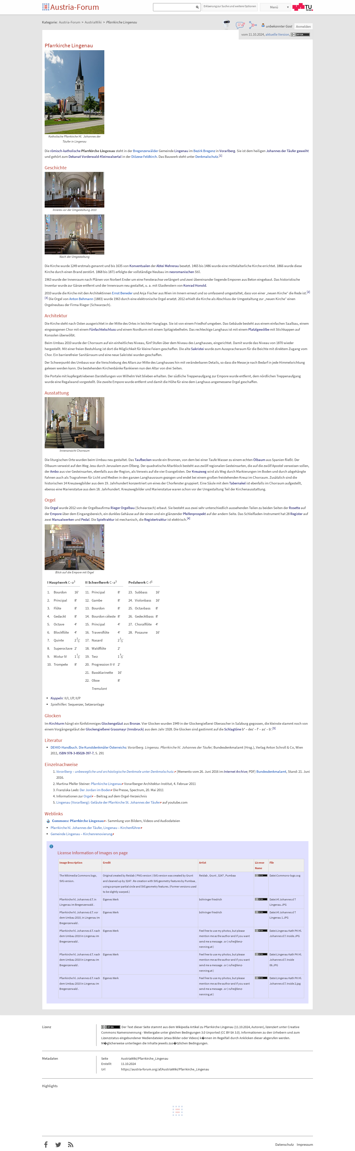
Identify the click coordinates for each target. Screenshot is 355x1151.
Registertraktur (155, 519)
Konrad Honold (194, 285)
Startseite (46, 7)
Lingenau (181, 150)
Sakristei (197, 348)
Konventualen (139, 265)
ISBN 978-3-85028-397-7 (76, 753)
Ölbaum (259, 459)
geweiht (303, 150)
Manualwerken (63, 519)
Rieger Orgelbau (123, 507)
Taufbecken (143, 459)
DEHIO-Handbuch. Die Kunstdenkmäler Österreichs (88, 747)
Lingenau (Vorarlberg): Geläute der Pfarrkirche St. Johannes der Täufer (108, 802)
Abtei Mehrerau (167, 265)
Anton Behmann (81, 298)
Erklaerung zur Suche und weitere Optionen (230, 6)
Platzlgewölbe (258, 329)
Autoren (257, 1027)
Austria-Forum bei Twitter (58, 1145)
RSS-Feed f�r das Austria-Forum (70, 1145)
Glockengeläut (112, 723)
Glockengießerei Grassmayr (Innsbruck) (115, 729)
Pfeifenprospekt (194, 513)
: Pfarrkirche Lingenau (78, 820)
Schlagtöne (232, 729)
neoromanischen (181, 271)
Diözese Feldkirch (144, 156)
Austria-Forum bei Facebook (46, 1145)
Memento (185, 771)
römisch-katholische (65, 150)
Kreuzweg (199, 471)
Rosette (294, 507)
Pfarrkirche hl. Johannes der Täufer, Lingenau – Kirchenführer (96, 827)
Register (296, 513)
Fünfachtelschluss (102, 329)
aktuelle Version (277, 34)
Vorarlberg (227, 150)
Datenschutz (284, 1144)
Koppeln (57, 698)
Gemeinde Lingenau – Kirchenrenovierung (81, 834)
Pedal (85, 519)
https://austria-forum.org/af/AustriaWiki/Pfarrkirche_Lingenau (165, 1069)
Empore (56, 513)
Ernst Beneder (122, 293)
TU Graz (302, 7)
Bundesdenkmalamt (271, 771)
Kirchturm (56, 723)
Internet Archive (235, 771)
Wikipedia (182, 1027)
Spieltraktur (105, 519)
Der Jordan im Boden (95, 790)
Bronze (135, 723)
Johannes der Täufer (281, 150)
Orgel (54, 507)
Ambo (54, 471)
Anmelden (303, 26)
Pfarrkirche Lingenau (106, 783)
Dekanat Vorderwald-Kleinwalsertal (95, 156)
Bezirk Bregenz (204, 150)
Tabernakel (237, 483)
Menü (274, 7)
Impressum (305, 1144)
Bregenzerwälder (145, 150)
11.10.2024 (242, 1027)
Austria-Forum (74, 7)
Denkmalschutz (206, 156)
